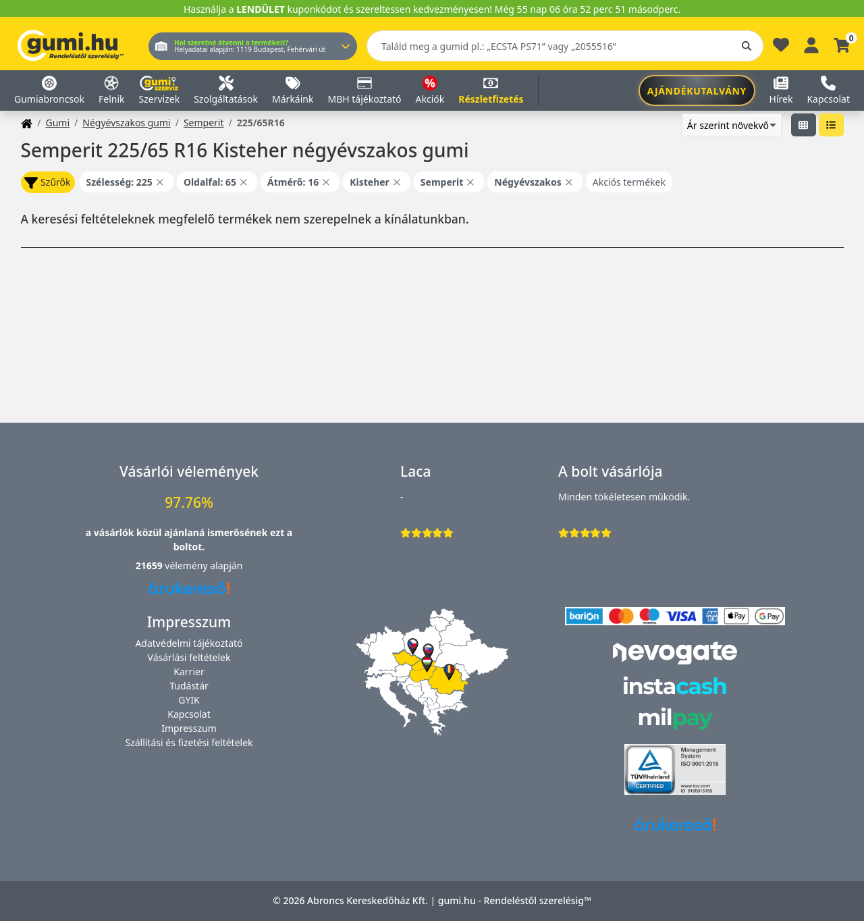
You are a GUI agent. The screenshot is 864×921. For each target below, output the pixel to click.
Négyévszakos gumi (126, 122)
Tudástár (189, 685)
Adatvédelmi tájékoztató (188, 643)
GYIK (189, 699)
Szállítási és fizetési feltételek (188, 742)
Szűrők (47, 183)
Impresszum (189, 728)
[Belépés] (811, 43)
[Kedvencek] (781, 48)
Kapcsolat (189, 714)
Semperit (204, 122)
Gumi (57, 122)
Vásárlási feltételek (189, 657)
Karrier (188, 671)
